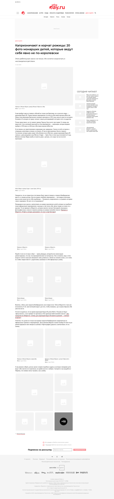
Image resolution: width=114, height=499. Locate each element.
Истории (46, 17)
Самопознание (32, 13)
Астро (41, 13)
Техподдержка (65, 462)
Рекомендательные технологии (51, 462)
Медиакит (42, 459)
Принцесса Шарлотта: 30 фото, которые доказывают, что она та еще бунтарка (41, 211)
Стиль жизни (79, 13)
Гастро (68, 17)
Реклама (35, 459)
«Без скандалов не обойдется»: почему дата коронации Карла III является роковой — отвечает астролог (42, 315)
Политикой (48, 445)
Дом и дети (89, 13)
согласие (49, 442)
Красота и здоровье (57, 13)
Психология (69, 13)
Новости (52, 17)
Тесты (57, 17)
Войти (18, 2)
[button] (64, 422)
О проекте (27, 459)
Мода (46, 13)
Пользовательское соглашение (55, 459)
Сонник (63, 17)
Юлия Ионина (21, 434)
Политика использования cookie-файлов (78, 459)
